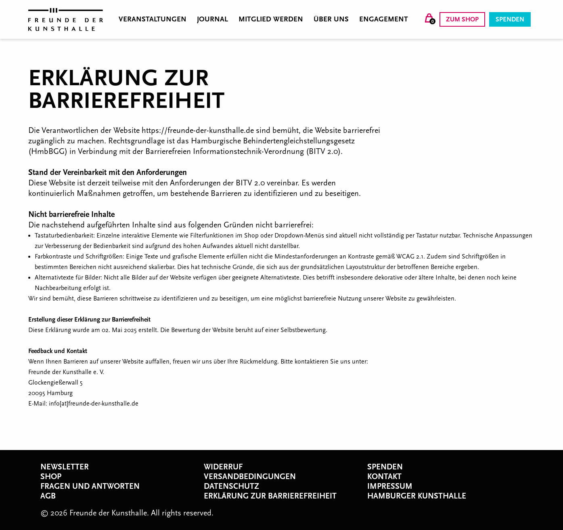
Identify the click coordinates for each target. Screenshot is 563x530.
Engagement (383, 19)
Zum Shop (462, 19)
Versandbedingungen (250, 476)
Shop (50, 476)
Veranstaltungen (152, 19)
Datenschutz (231, 486)
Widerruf (223, 467)
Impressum (389, 486)
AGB (48, 496)
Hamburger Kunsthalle (416, 496)
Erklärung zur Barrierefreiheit (270, 496)
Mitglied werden (271, 19)
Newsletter (64, 467)
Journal (212, 19)
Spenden (510, 19)
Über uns (331, 19)
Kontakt (384, 476)
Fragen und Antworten (90, 486)
